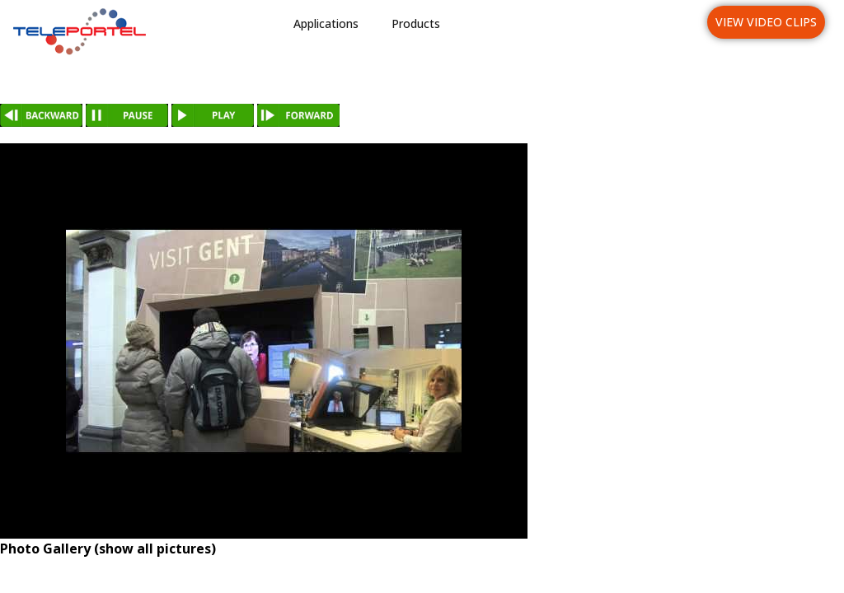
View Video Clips (766, 22)
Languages (652, 23)
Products (416, 23)
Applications (326, 23)
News (574, 23)
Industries (499, 23)
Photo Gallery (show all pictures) (108, 548)
